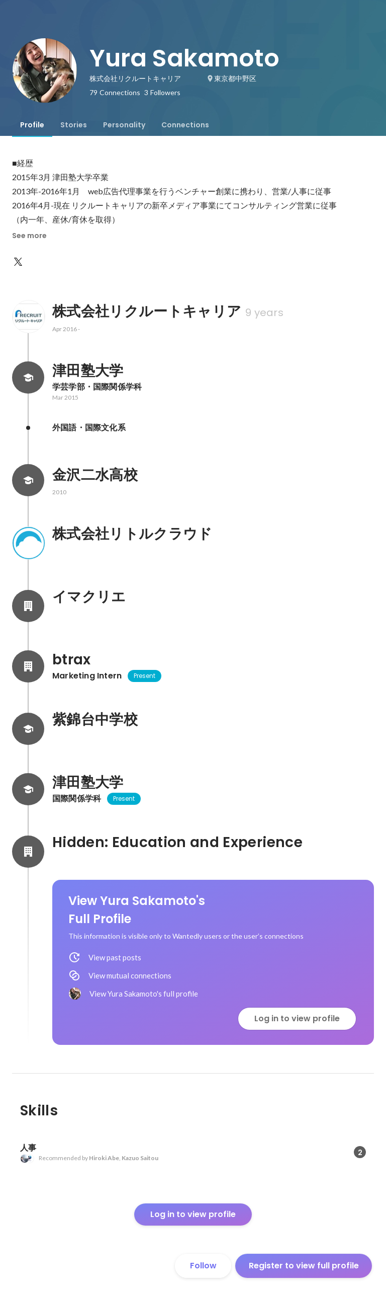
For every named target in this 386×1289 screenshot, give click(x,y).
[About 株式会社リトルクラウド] (28, 543)
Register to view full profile (304, 1265)
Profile (32, 125)
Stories (73, 125)
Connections (185, 125)
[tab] (32, 125)
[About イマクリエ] (28, 606)
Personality (124, 125)
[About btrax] (28, 666)
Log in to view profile (297, 1018)
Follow (203, 1265)
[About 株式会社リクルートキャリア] (28, 316)
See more (29, 236)
